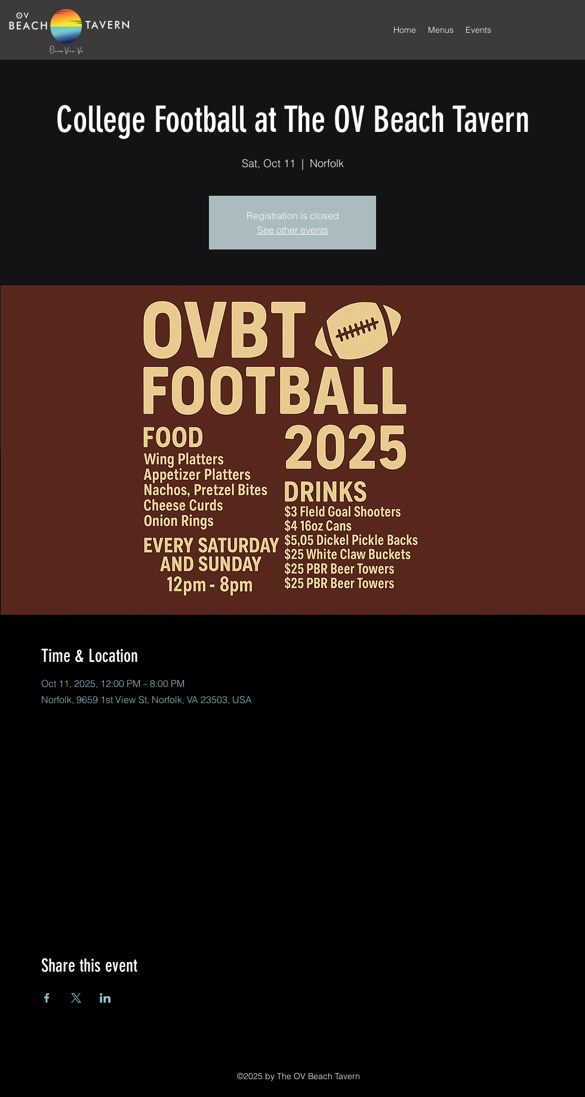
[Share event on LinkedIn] (105, 998)
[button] (441, 30)
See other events (292, 230)
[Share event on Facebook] (47, 998)
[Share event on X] (76, 998)
